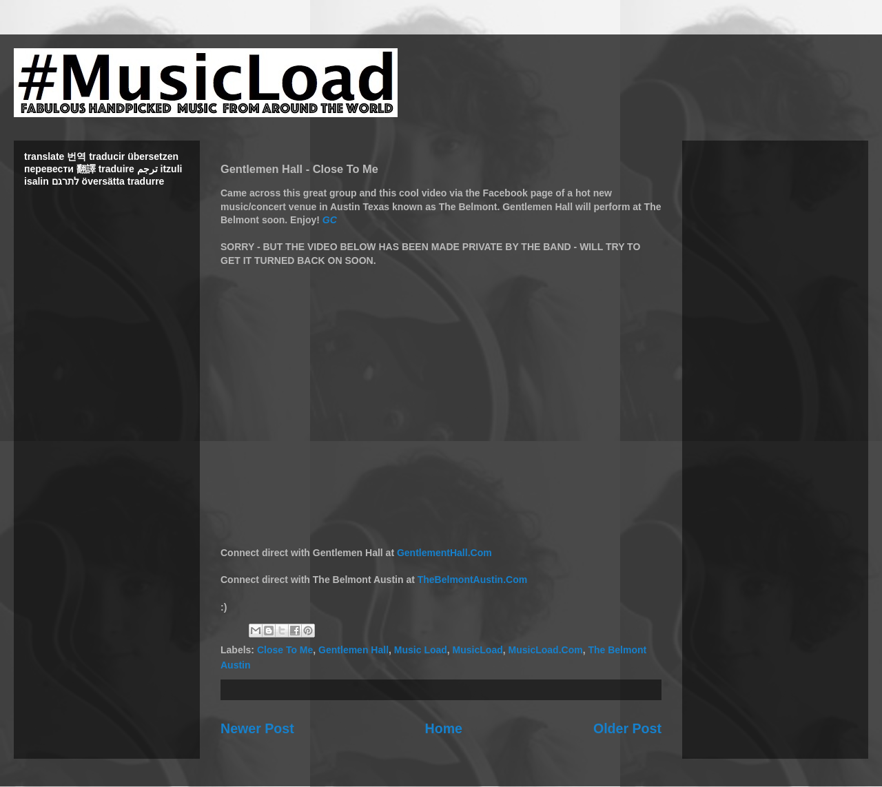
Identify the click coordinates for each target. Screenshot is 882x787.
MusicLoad (478, 649)
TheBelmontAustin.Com (472, 579)
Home (443, 728)
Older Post (627, 728)
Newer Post (257, 728)
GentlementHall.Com (444, 552)
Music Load (420, 649)
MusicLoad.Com (546, 649)
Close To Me (285, 649)
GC (329, 219)
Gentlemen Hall (353, 649)
